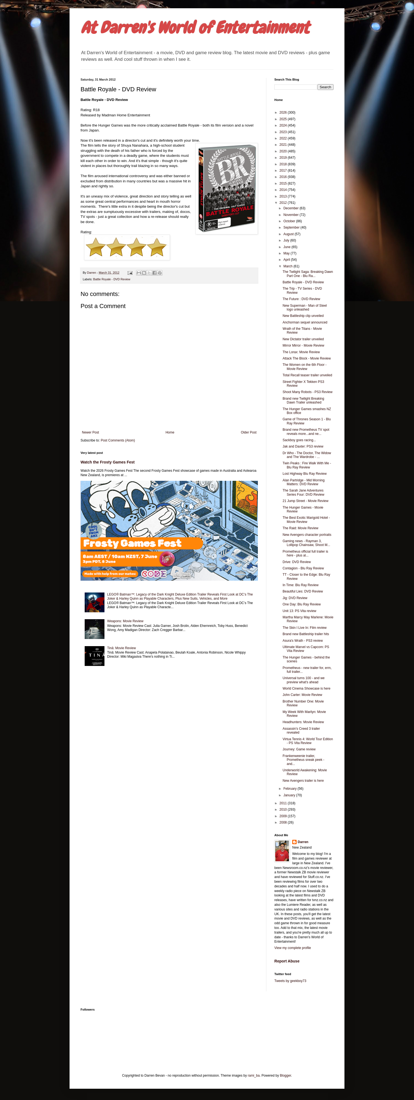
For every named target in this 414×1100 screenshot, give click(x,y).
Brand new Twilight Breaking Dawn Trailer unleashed (303, 400)
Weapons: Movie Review (125, 621)
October (289, 221)
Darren (303, 842)
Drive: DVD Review (297, 562)
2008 (284, 822)
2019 (284, 158)
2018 (284, 164)
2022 (284, 138)
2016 (284, 177)
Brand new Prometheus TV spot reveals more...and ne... (306, 431)
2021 (284, 145)
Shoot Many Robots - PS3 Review (307, 392)
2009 (284, 816)
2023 (284, 132)
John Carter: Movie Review (302, 695)
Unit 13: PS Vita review (299, 611)
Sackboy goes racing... (299, 440)
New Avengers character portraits (307, 535)
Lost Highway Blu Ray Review (305, 474)
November (291, 215)
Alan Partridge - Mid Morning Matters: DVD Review (304, 482)
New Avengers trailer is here (303, 781)
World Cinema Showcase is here (306, 688)
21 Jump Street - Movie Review (306, 501)
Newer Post (90, 432)
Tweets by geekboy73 (290, 981)
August (289, 234)
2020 (284, 151)
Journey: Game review (299, 749)
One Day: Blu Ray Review (302, 604)
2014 (284, 190)
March (288, 266)
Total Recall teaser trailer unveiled (307, 375)
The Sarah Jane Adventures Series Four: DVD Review (303, 492)
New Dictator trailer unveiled (303, 339)
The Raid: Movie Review (300, 528)
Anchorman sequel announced (305, 322)
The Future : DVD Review (301, 299)
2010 (284, 809)
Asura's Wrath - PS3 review (303, 641)
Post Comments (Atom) (118, 440)
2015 (284, 183)
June (287, 247)
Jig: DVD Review (295, 598)
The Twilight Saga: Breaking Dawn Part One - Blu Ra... (308, 274)
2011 (284, 803)
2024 (284, 125)
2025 (284, 119)
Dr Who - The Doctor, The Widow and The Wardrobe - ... (307, 455)
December (291, 208)
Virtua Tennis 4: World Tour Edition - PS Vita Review (308, 741)
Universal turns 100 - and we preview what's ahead (304, 680)
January (289, 795)
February (290, 789)
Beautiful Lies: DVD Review (303, 591)
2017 (284, 170)
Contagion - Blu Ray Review (303, 568)
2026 (284, 112)
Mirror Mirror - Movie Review (303, 345)
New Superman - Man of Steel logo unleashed (305, 307)
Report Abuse (286, 961)
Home (169, 432)
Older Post (248, 432)
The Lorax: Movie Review (301, 352)
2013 (284, 196)
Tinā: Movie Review (121, 648)
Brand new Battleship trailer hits (306, 634)
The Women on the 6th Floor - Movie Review (305, 367)
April (287, 260)
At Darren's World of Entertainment (195, 27)
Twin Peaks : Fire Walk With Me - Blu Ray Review (307, 465)
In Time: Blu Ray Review (301, 585)
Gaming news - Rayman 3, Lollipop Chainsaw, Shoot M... (306, 543)
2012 (284, 203)
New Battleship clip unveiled (303, 316)
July (286, 240)
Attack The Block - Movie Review (307, 358)
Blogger (285, 1075)
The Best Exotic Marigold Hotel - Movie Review (306, 519)
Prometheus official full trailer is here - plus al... (305, 553)
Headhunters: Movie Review (303, 722)
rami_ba (254, 1075)
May (287, 253)
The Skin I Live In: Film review (305, 628)
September (291, 227)
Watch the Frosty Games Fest (108, 462)
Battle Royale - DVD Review (111, 279)
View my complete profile (292, 948)
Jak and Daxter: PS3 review (303, 446)
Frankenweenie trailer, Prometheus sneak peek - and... (303, 760)
